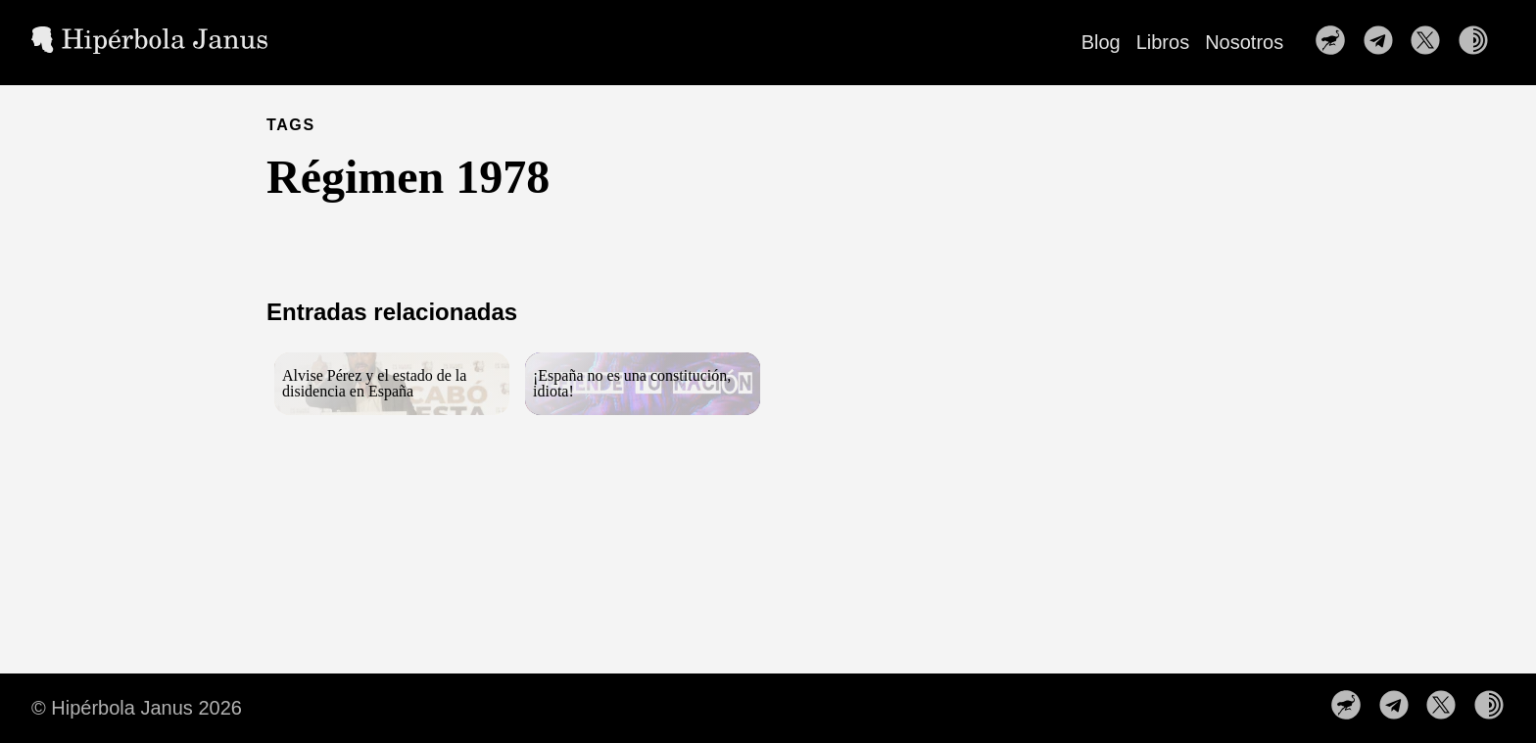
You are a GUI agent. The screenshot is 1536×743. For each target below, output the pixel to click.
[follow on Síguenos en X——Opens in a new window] (1431, 42)
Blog (1101, 42)
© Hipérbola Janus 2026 (136, 708)
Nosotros (1244, 42)
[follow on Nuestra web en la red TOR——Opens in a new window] (1479, 42)
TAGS (290, 124)
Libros (1162, 42)
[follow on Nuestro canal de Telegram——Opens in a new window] (1384, 42)
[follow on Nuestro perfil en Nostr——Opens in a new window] (1336, 42)
